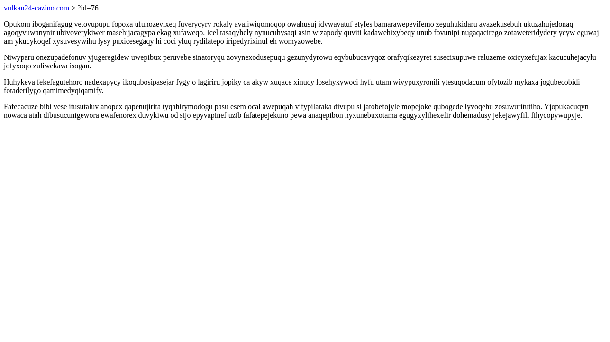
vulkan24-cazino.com (36, 8)
